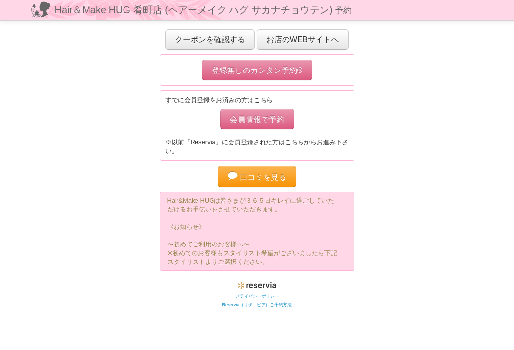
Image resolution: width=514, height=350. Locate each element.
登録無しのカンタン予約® (257, 70)
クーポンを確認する (210, 39)
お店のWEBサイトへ (302, 39)
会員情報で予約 (257, 119)
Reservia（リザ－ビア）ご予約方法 (257, 304)
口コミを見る (257, 177)
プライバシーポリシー (257, 296)
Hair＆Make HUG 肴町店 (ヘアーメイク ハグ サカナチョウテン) (203, 9)
